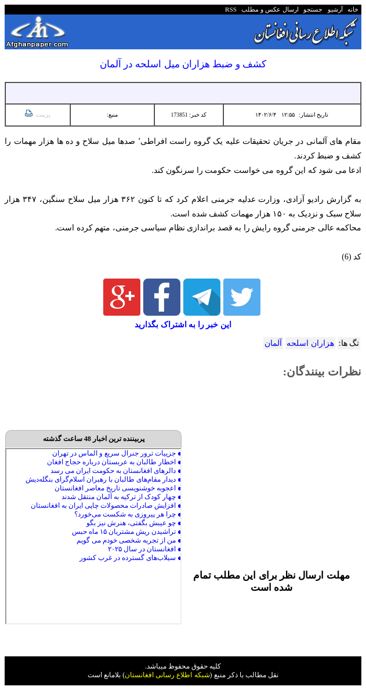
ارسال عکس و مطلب (268, 9)
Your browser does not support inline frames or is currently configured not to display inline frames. (93, 536)
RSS (231, 9)
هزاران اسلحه (310, 343)
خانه (352, 9)
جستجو (311, 9)
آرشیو (333, 9)
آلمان (273, 343)
